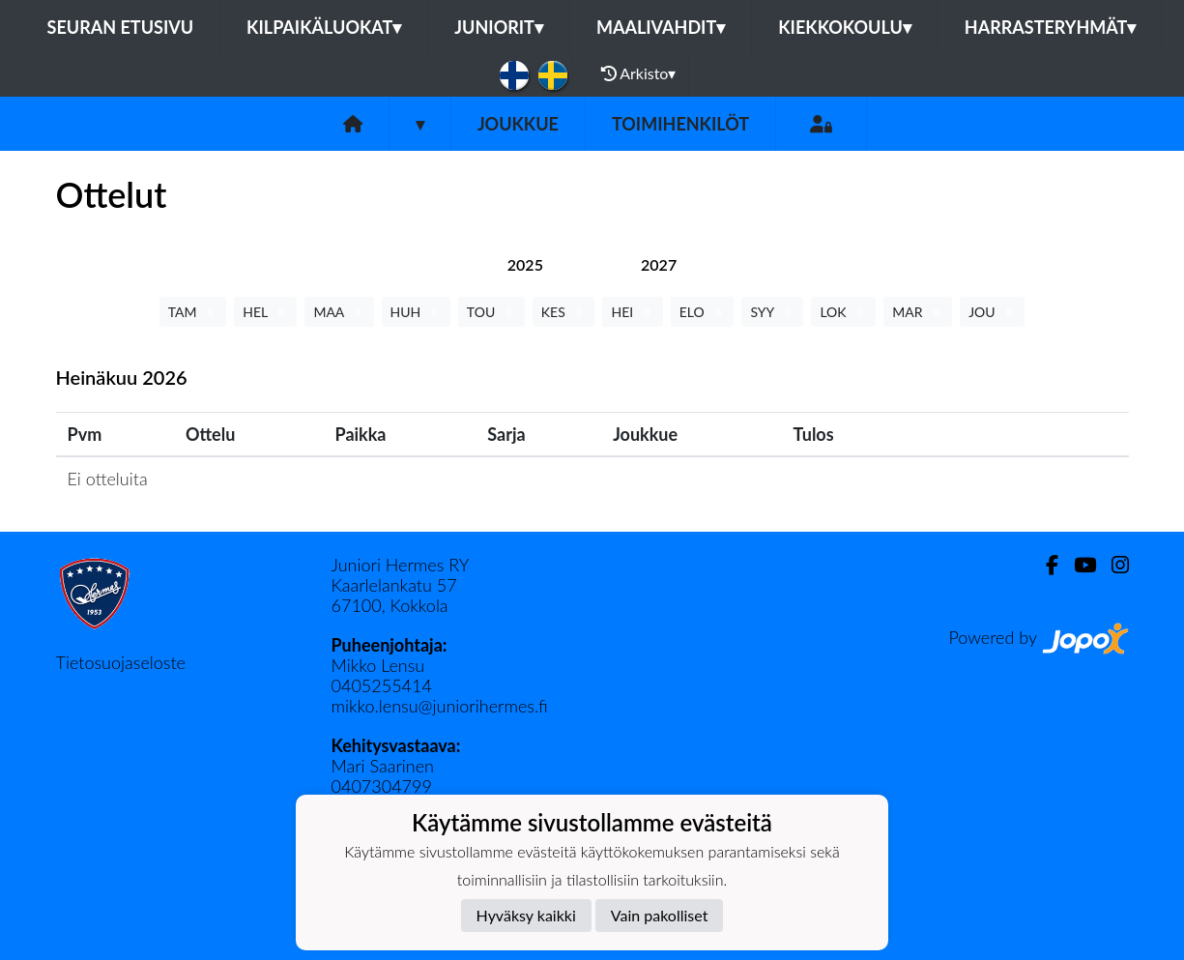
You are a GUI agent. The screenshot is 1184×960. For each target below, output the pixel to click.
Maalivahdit (660, 27)
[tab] (525, 264)
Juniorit (498, 27)
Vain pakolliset (659, 915)
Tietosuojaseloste (121, 662)
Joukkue (518, 123)
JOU (992, 312)
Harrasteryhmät (1051, 27)
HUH (416, 312)
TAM (192, 312)
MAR (917, 312)
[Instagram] (1112, 565)
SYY (772, 312)
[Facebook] (1044, 565)
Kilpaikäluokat (323, 27)
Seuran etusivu (120, 27)
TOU (491, 312)
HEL (265, 312)
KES (564, 312)
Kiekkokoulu (844, 27)
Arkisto (639, 73)
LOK (843, 312)
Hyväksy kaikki (526, 915)
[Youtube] (1077, 565)
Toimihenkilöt (680, 123)
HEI (632, 312)
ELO (702, 312)
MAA (338, 312)
